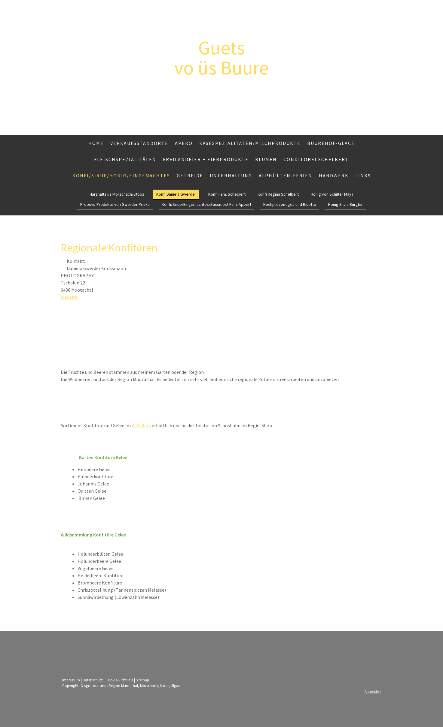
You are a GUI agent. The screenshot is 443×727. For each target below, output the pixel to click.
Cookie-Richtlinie (119, 679)
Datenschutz (93, 679)
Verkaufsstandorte (139, 143)
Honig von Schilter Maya (332, 194)
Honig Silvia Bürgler (345, 204)
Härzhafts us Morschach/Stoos (117, 194)
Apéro (184, 143)
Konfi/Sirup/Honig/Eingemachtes (121, 176)
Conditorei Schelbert (316, 159)
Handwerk (334, 176)
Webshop (141, 425)
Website (69, 297)
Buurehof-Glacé (331, 143)
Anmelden (373, 691)
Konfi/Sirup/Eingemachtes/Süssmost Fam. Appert (206, 204)
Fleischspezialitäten (125, 159)
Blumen (266, 159)
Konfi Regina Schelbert (278, 194)
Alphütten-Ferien (285, 176)
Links (363, 176)
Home (96, 143)
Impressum (71, 679)
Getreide (190, 176)
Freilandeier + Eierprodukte (206, 159)
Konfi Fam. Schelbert (227, 194)
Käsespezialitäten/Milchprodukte (250, 143)
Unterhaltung (231, 176)
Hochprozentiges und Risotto (289, 204)
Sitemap (142, 679)
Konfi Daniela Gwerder (176, 194)
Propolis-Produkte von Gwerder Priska (115, 204)
